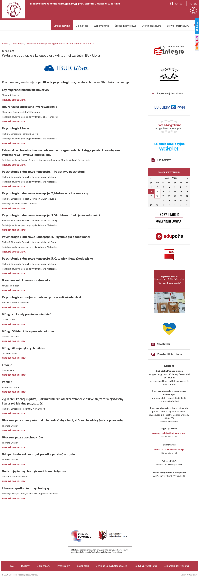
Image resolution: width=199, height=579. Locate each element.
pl (190, 3)
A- (181, 3)
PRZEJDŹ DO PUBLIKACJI (14, 99)
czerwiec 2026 (169, 178)
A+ (176, 3)
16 (157, 196)
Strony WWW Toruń (189, 575)
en (195, 3)
